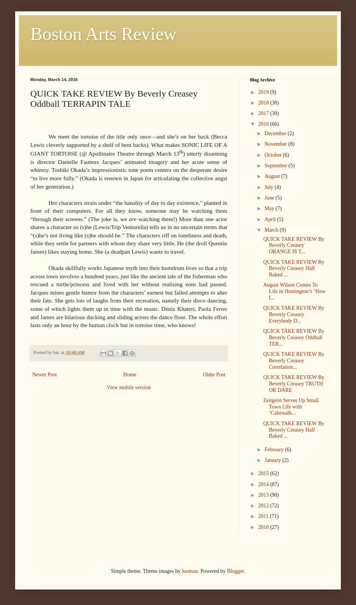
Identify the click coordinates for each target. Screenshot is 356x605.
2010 (264, 527)
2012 (264, 505)
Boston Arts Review (103, 34)
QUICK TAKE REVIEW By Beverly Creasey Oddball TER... (293, 337)
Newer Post (44, 374)
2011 (264, 516)
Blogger (235, 571)
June (269, 198)
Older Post (214, 374)
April (270, 219)
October (273, 155)
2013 (264, 495)
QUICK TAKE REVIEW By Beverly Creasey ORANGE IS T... (293, 245)
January (273, 460)
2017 (264, 113)
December (275, 133)
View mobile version (129, 387)
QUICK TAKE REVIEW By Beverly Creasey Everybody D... (293, 314)
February (274, 449)
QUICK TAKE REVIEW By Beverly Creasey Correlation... (293, 360)
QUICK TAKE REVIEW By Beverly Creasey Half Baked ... (293, 268)
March (271, 230)
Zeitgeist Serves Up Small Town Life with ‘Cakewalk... (291, 407)
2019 (264, 92)
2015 (264, 473)
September (276, 165)
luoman (190, 571)
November (276, 144)
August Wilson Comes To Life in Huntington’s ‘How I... (294, 291)
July (269, 187)
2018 (264, 103)
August (272, 176)
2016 (264, 124)
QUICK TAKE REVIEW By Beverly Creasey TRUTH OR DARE (293, 383)
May (269, 208)
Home (129, 374)
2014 (264, 484)
